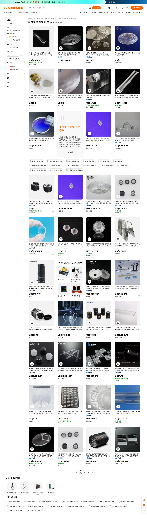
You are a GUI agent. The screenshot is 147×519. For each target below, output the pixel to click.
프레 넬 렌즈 (117, 161)
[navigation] (15, 245)
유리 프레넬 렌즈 (123, 165)
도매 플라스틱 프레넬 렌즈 (56, 506)
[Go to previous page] (76, 472)
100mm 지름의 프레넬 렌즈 (97, 506)
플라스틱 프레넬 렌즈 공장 (38, 170)
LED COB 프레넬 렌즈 (72, 165)
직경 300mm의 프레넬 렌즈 (34, 511)
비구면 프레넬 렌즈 (56, 170)
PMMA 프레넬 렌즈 (72, 161)
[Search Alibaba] (58, 8)
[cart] (116, 8)
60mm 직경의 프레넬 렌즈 (76, 506)
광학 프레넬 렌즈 (103, 161)
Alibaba (30, 18)
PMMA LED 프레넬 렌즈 (54, 161)
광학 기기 (67, 18)
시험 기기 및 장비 (41, 18)
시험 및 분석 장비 (55, 18)
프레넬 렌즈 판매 (88, 161)
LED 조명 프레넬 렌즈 (106, 165)
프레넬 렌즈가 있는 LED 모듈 (48, 502)
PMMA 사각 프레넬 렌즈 (14, 511)
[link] (144, 499)
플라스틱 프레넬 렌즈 (36, 161)
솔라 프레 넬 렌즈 (56, 165)
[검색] (96, 7)
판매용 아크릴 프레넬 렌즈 (126, 502)
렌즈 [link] (74, 18)
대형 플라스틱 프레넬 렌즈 (74, 170)
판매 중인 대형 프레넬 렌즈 (38, 165)
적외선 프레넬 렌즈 (89, 165)
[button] (90, 8)
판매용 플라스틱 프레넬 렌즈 (15, 506)
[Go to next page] (93, 472)
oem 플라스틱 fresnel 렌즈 (118, 506)
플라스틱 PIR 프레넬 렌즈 (36, 506)
